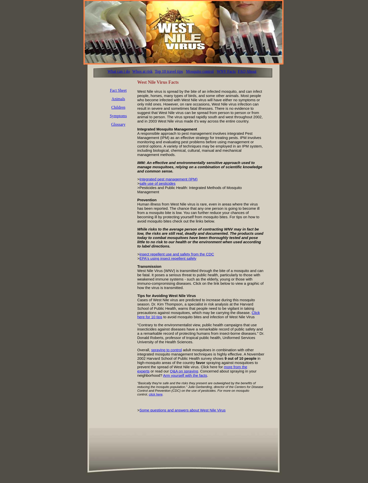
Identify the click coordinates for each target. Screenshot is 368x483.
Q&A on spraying (184, 371)
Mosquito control (200, 71)
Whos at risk (142, 71)
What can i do (119, 71)
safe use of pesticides (158, 183)
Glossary (118, 124)
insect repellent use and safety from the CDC (177, 254)
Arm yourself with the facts (185, 375)
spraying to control (166, 350)
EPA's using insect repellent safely (168, 258)
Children (118, 107)
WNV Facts (226, 71)
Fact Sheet (118, 90)
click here (155, 394)
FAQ (242, 71)
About (251, 71)
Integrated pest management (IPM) (169, 179)
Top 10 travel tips (169, 71)
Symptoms (118, 116)
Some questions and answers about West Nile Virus (183, 410)
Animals (118, 99)
